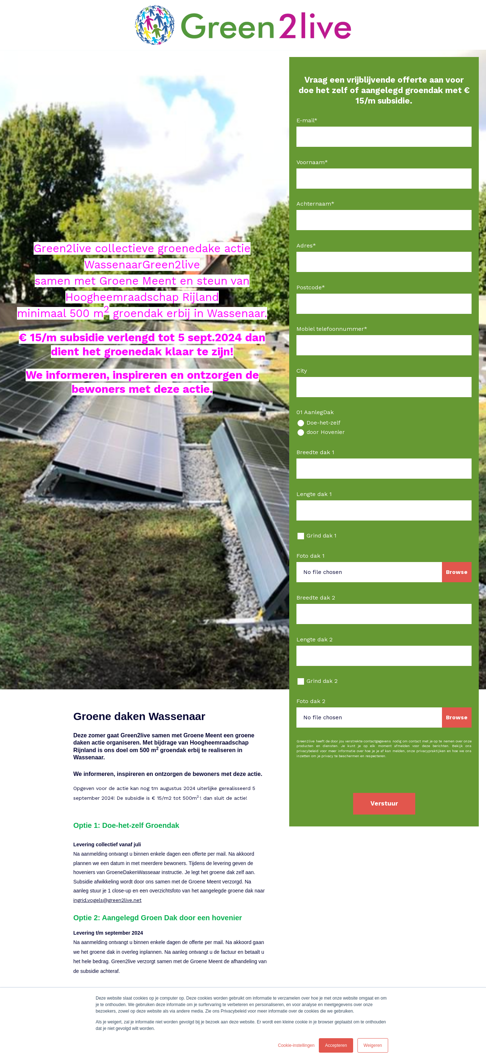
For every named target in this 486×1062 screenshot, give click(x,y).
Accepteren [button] (336, 1045)
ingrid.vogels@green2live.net (107, 900)
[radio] (384, 423)
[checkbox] (384, 427)
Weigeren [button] (373, 1045)
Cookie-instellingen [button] (296, 1045)
